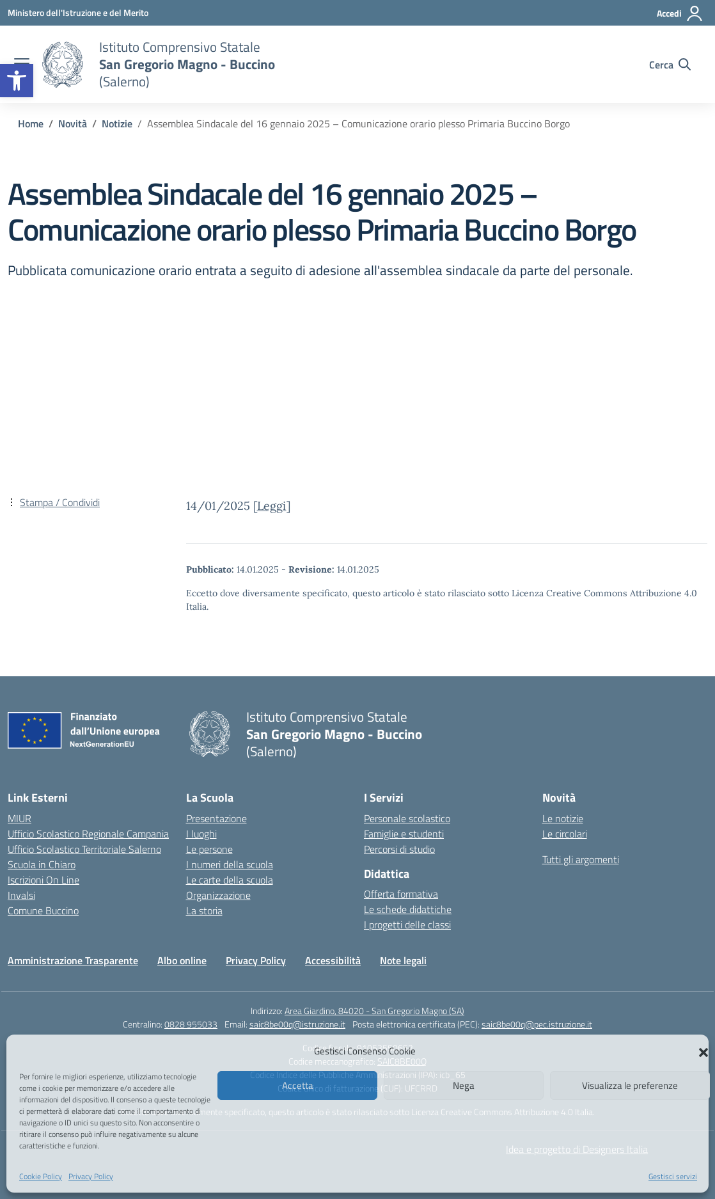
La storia (204, 910)
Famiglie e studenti (404, 833)
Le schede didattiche (408, 909)
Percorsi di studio (399, 849)
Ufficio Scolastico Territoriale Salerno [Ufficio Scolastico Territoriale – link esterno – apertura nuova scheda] (84, 849)
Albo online (182, 960)
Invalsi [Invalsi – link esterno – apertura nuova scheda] (21, 895)
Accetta (297, 1085)
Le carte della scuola (229, 879)
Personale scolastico (407, 818)
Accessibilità (333, 960)
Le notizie (562, 818)
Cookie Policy (40, 1176)
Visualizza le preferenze (630, 1085)
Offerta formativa (401, 893)
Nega (464, 1085)
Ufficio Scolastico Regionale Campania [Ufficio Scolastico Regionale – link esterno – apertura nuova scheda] (88, 833)
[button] (16, 80)
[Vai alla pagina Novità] (72, 123)
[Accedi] (680, 13)
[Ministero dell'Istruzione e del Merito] (78, 12)
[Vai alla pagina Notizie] (117, 123)
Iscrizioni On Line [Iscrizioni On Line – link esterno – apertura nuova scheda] (43, 879)
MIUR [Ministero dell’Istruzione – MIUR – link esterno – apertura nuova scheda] (19, 818)
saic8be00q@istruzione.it (297, 1024)
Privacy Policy (90, 1176)
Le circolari (564, 833)
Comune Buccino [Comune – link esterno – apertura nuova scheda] (43, 910)
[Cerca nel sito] (670, 64)
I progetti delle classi (407, 924)
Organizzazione (218, 895)
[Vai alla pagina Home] (30, 123)
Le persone (209, 849)
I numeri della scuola (229, 864)
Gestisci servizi (672, 1176)
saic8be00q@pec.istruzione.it (537, 1024)
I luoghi (201, 833)
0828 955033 (190, 1024)
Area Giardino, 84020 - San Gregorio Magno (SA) (374, 1010)
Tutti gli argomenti (580, 859)
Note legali (403, 960)
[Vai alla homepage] (62, 65)
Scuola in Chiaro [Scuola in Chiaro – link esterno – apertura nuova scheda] (41, 864)
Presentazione (216, 818)
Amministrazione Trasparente (73, 960)
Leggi (272, 505)
